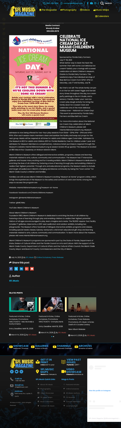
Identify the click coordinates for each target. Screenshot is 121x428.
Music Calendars (45, 402)
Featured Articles (71, 384)
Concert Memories (72, 402)
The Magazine (48, 9)
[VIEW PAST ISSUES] (73, 361)
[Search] (106, 3)
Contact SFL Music (46, 406)
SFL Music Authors (71, 393)
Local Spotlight (70, 406)
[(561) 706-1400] (50, 3)
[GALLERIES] (41, 347)
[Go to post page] (23, 304)
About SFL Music (45, 384)
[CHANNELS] (63, 347)
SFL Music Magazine (96, 418)
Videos (85, 9)
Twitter (16, 269)
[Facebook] (87, 3)
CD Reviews (69, 397)
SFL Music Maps (44, 397)
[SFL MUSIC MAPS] (48, 370)
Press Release (57, 257)
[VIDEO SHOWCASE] (73, 370)
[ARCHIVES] (84, 347)
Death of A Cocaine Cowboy (79, 324)
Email (32, 269)
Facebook (11, 269)
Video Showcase (45, 393)
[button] (52, 337)
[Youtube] (91, 3)
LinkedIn (21, 269)
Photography (68, 9)
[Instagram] (95, 3)
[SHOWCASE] (19, 347)
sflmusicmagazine (112, 418)
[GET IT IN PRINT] (48, 361)
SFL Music (30, 257)
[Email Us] (22, 386)
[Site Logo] (22, 11)
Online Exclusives (43, 257)
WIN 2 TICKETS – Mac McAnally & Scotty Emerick (21, 322)
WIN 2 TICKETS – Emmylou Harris (51, 321)
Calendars (102, 16)
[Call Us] (22, 378)
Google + (27, 269)
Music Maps (101, 9)
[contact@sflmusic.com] (71, 3)
